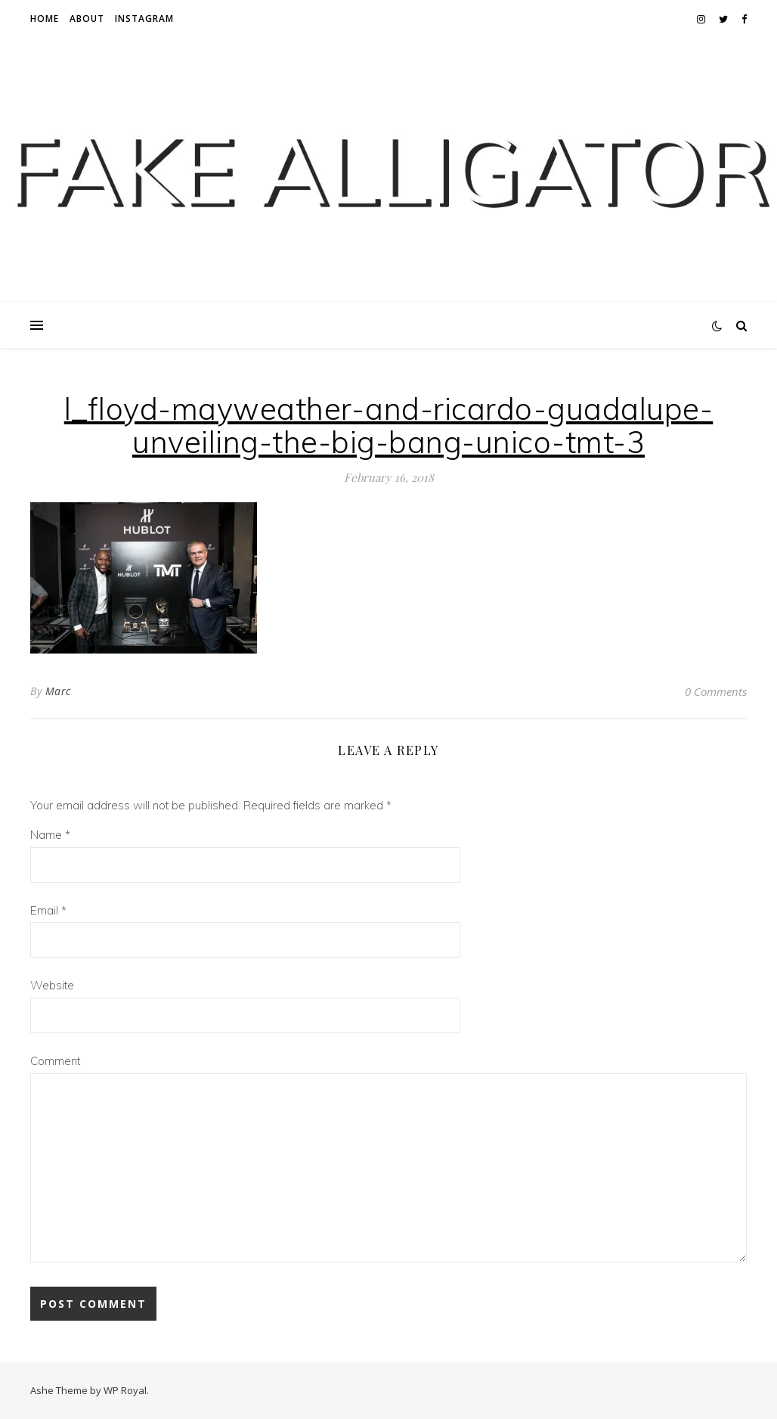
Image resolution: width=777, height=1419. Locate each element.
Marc (58, 691)
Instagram (144, 18)
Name (50, 834)
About (87, 18)
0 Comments (716, 691)
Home (44, 18)
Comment (55, 1061)
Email (48, 910)
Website (52, 985)
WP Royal (125, 1390)
